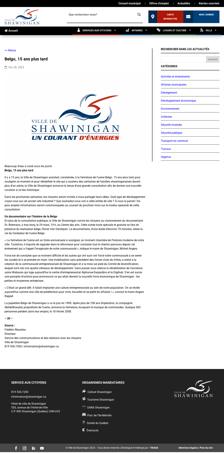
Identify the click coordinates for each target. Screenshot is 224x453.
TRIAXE (154, 447)
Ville (206, 30)
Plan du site (206, 447)
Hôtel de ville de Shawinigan (28, 403)
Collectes (166, 116)
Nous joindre (206, 14)
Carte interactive (170, 16)
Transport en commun (174, 141)
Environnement (170, 108)
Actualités (183, 3)
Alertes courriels (209, 3)
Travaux (166, 149)
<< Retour (10, 50)
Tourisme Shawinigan (100, 399)
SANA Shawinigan (98, 407)
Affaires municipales (173, 84)
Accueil (11, 30)
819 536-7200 (19, 392)
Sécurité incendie (171, 124)
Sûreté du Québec (97, 423)
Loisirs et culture (171, 30)
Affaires (134, 30)
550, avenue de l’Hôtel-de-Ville (29, 407)
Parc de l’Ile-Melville (99, 415)
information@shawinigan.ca (28, 396)
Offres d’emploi (159, 3)
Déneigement (169, 92)
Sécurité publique (171, 132)
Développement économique (178, 100)
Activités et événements (175, 76)
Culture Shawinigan (100, 392)
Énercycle (92, 430)
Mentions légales (188, 447)
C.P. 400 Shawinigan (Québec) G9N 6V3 (35, 411)
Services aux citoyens (94, 30)
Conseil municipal (129, 3)
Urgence (166, 157)
